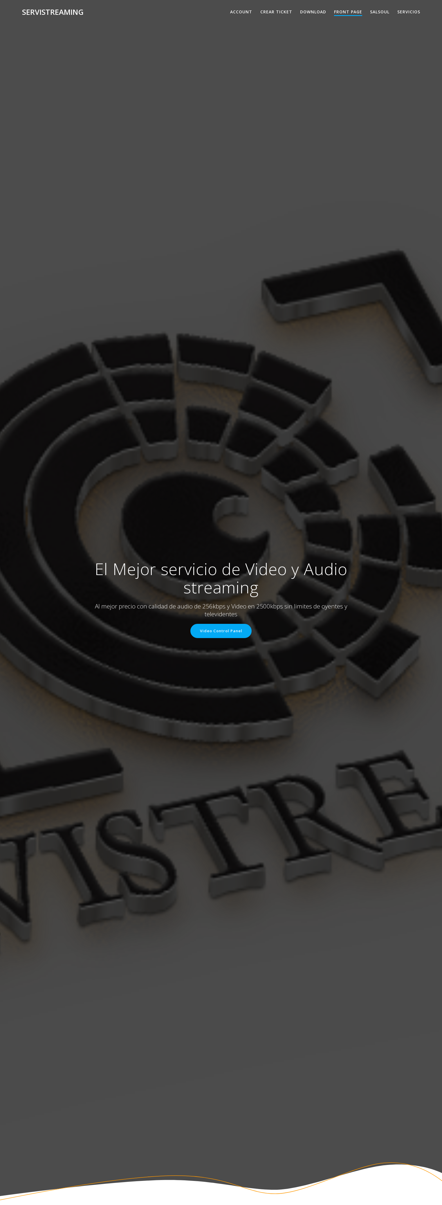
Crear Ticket (276, 12)
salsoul (379, 12)
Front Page (348, 12)
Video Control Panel (221, 631)
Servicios (408, 12)
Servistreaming (53, 12)
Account (241, 12)
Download (313, 12)
